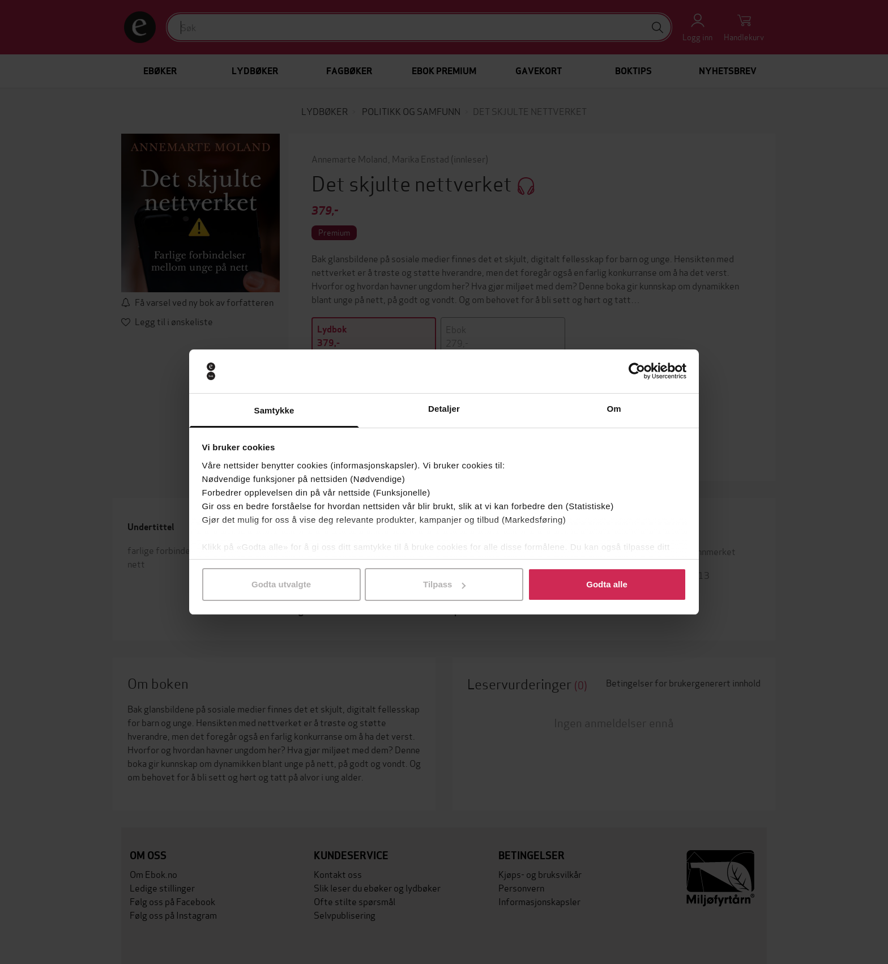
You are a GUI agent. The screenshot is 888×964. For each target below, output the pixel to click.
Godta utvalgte (281, 584)
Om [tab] (614, 408)
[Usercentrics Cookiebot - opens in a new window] (636, 371)
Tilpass (444, 584)
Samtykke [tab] (274, 410)
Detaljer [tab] (444, 408)
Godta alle (606, 584)
